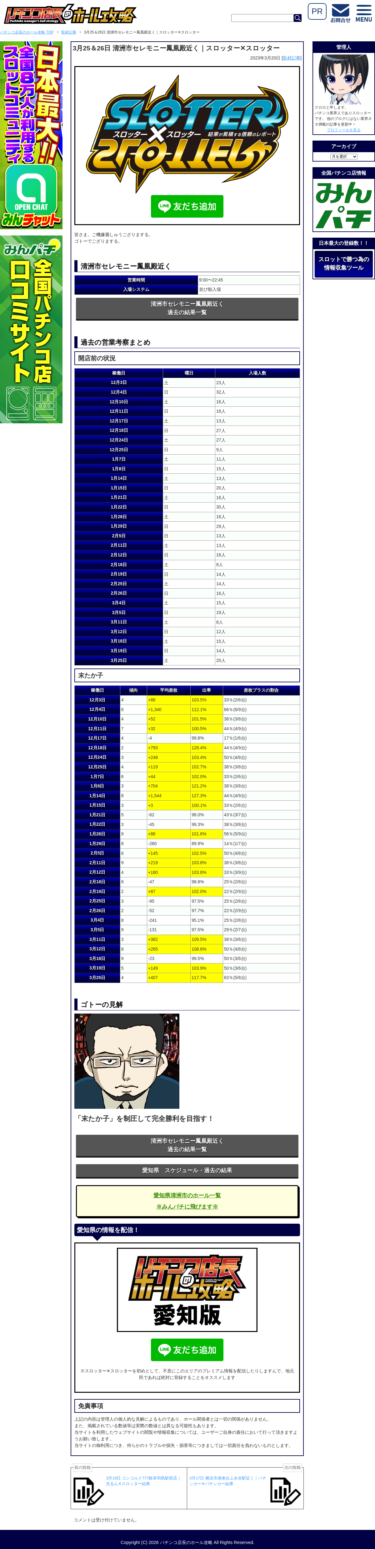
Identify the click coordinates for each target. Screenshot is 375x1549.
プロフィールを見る (344, 130)
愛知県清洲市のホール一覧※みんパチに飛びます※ (187, 1201)
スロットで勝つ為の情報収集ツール (343, 263)
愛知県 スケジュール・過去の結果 (187, 1170)
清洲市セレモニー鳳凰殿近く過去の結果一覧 (187, 308)
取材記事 (291, 57)
